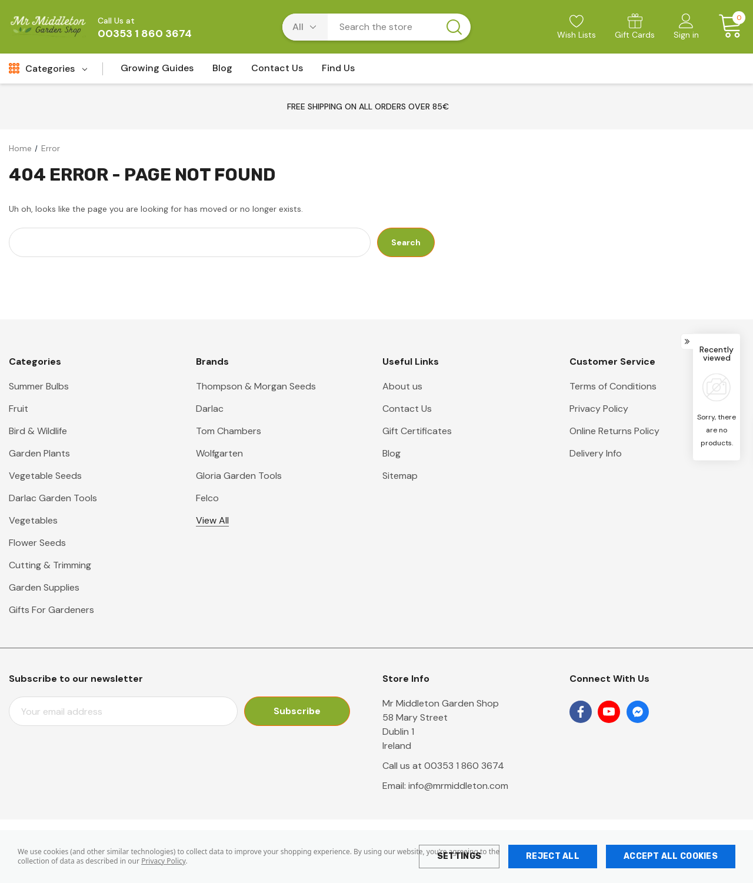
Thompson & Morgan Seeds (256, 386)
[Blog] (222, 71)
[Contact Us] (277, 71)
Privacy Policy (163, 861)
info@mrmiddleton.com (458, 785)
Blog (391, 453)
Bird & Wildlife (38, 431)
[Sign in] (686, 27)
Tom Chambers (228, 431)
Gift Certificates (417, 431)
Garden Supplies (44, 587)
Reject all (552, 856)
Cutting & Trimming (50, 565)
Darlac (210, 408)
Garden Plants (39, 453)
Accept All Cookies (671, 856)
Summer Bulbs (39, 386)
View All (212, 520)
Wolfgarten (219, 453)
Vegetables (33, 520)
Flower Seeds (37, 543)
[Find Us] (338, 71)
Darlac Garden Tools (53, 498)
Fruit (18, 408)
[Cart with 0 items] (726, 26)
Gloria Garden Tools (239, 475)
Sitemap (400, 475)
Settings (459, 856)
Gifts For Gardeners (51, 610)
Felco (207, 498)
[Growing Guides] (157, 71)
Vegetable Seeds (45, 475)
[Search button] (454, 27)
